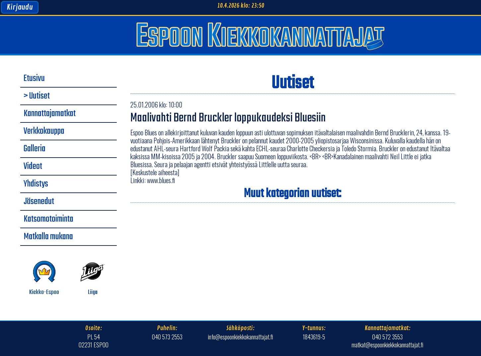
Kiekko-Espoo (44, 278)
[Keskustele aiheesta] (154, 172)
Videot (33, 167)
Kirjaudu (20, 7)
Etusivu (34, 79)
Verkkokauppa (44, 131)
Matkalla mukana (48, 237)
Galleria (34, 149)
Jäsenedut (39, 202)
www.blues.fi (161, 180)
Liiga (92, 278)
